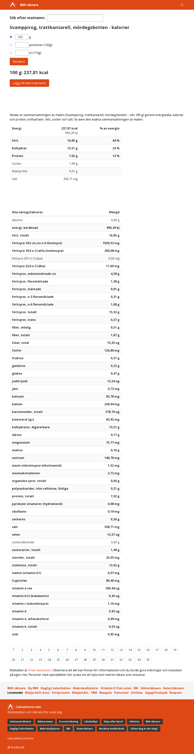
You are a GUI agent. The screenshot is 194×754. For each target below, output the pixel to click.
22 (31, 660)
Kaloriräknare (173, 688)
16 (148, 650)
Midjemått (80, 693)
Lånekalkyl (90, 721)
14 (130, 650)
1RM (94, 693)
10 (94, 650)
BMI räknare (29, 5)
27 (76, 660)
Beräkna (19, 61)
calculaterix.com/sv (20, 738)
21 (22, 660)
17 (157, 650)
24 (49, 660)
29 (94, 660)
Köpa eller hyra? (113, 721)
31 (112, 660)
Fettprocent (61, 693)
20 (13, 660)
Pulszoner (121, 693)
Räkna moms (45, 721)
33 (130, 660)
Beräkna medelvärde (111, 728)
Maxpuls (105, 693)
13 (121, 650)
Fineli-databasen (39, 670)
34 (139, 660)
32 (121, 660)
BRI (136, 688)
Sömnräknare (151, 688)
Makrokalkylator (85, 688)
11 (103, 650)
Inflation (134, 721)
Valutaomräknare (20, 721)
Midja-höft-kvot (37, 693)
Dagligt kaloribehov (56, 688)
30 (103, 660)
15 (139, 650)
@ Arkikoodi (15, 747)
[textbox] (75, 18)
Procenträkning (68, 721)
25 (58, 660)
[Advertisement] (97, 99)
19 (174, 650)
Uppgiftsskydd (156, 693)
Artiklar (137, 693)
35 (148, 660)
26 (67, 660)
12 (112, 650)
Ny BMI (33, 688)
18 (165, 650)
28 (85, 660)
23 (40, 660)
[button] (182, 5)
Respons (176, 693)
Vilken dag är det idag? (144, 728)
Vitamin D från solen (116, 688)
